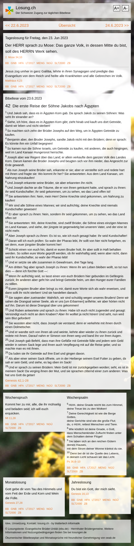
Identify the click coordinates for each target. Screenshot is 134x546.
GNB (14, 63)
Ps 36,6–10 (73, 461)
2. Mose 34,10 (13, 57)
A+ (116, 8)
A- (125, 8)
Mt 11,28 (10, 418)
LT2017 (30, 63)
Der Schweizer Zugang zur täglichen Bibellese (43, 12)
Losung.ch (26, 7)
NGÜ (49, 63)
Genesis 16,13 (80, 493)
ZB (68, 63)
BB (7, 63)
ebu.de (64, 528)
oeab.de (110, 537)
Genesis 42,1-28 (16, 380)
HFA (21, 63)
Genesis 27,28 (14, 502)
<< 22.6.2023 (17, 25)
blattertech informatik (67, 523)
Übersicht (67, 25)
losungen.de (79, 532)
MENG (41, 63)
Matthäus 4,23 (13, 80)
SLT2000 (60, 63)
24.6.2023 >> (117, 25)
